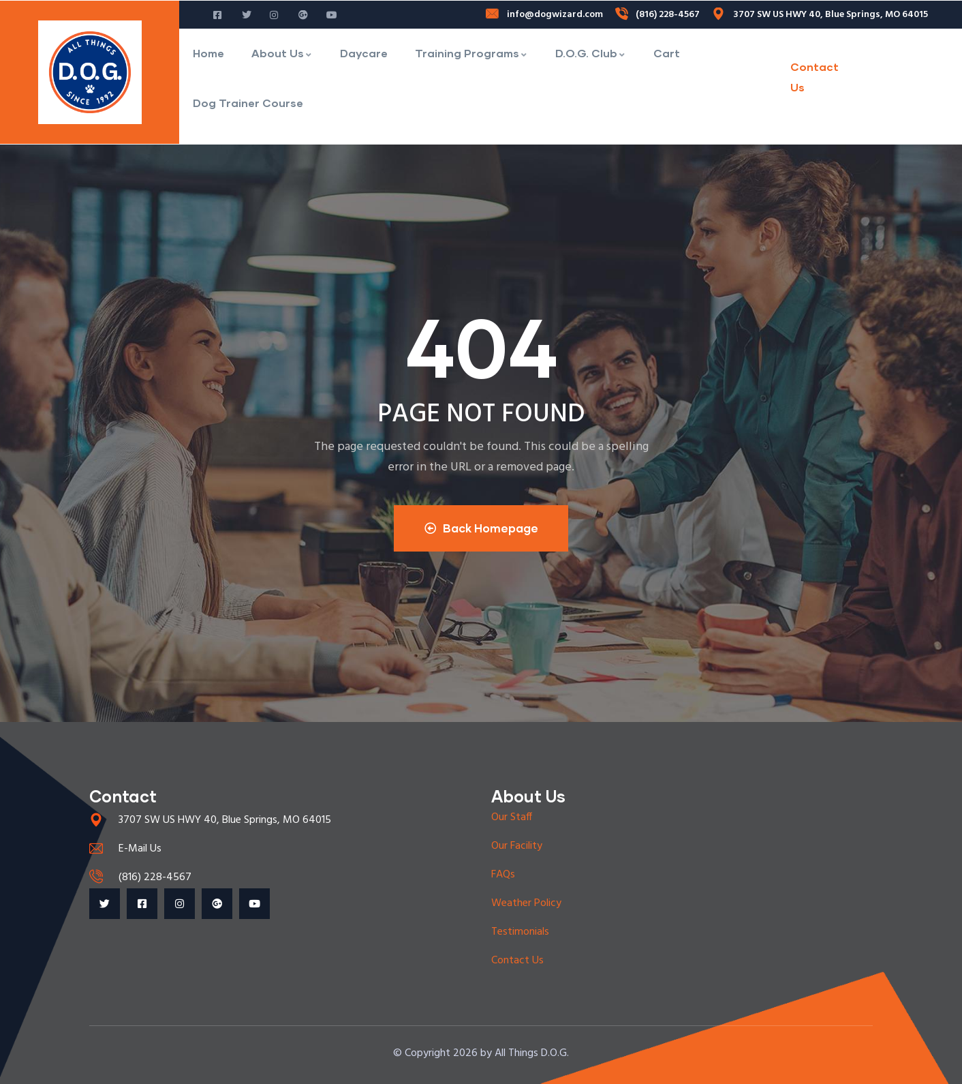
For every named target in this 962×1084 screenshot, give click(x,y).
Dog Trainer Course (248, 102)
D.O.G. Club (590, 52)
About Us (282, 52)
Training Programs (471, 52)
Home (208, 52)
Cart (666, 52)
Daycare (364, 52)
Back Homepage (481, 528)
